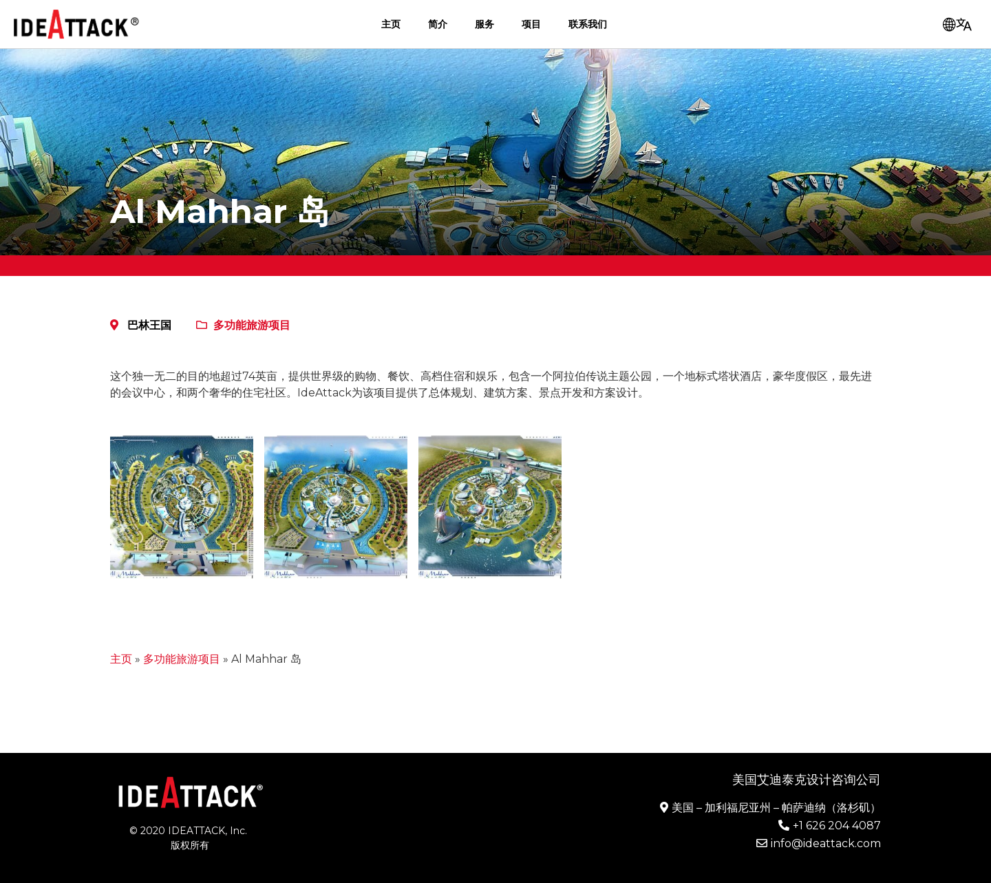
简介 (437, 24)
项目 (531, 24)
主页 (391, 24)
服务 (484, 24)
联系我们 (587, 24)
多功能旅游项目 (251, 325)
